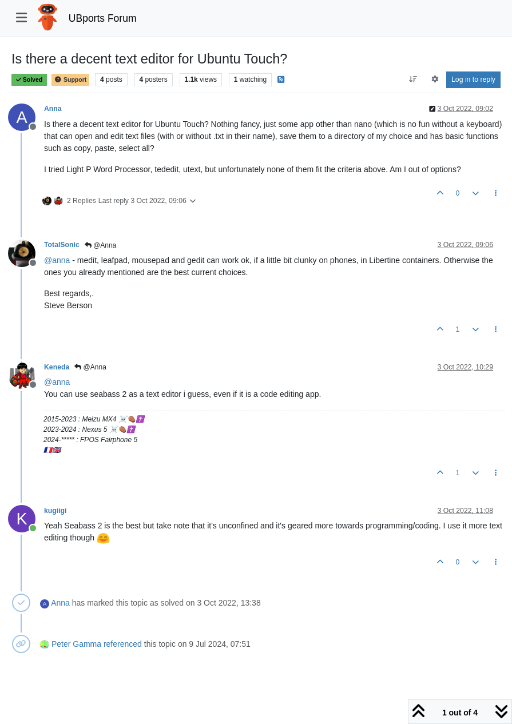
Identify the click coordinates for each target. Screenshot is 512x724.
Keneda (56, 367)
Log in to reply (473, 79)
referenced (123, 644)
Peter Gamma (76, 644)
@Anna (101, 245)
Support (70, 79)
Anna (53, 109)
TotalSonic (62, 245)
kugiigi (55, 511)
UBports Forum (103, 18)
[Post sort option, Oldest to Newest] (413, 79)
